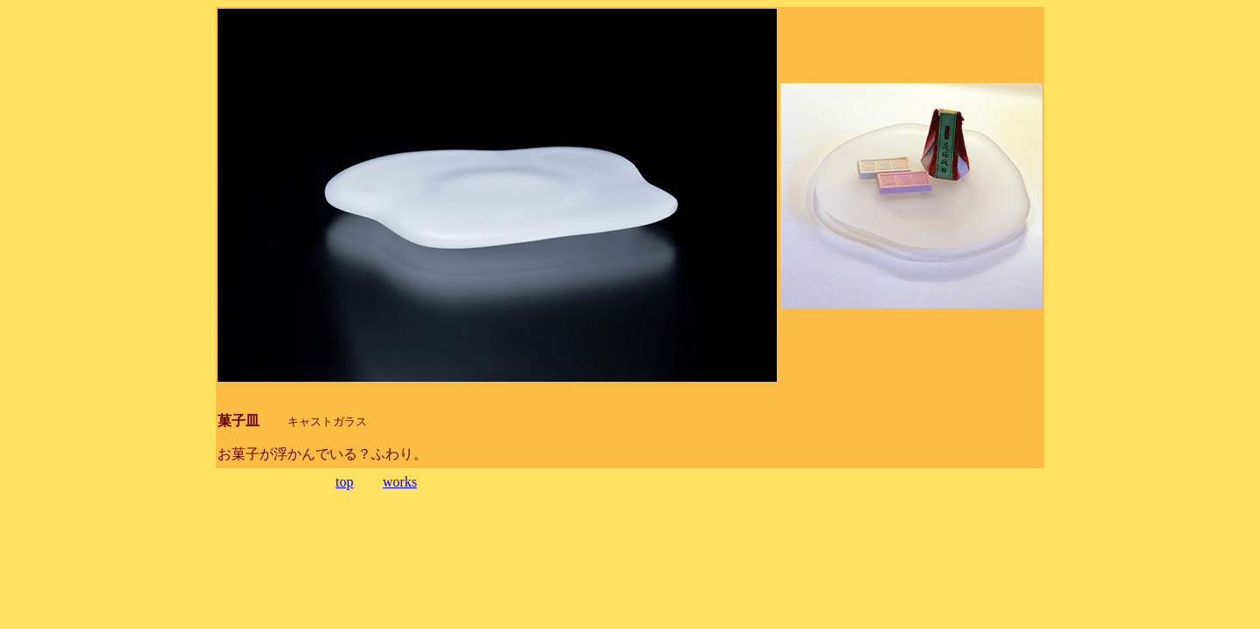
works (400, 481)
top (344, 481)
